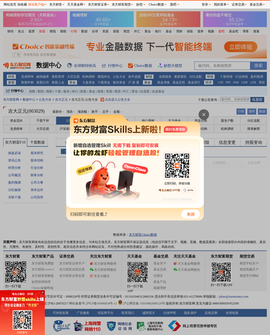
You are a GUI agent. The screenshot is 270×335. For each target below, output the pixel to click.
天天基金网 (75, 4)
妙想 (139, 4)
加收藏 (22, 4)
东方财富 (55, 4)
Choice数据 (156, 4)
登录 (205, 4)
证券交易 (238, 4)
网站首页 (10, 4)
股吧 (173, 4)
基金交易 (256, 4)
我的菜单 (220, 4)
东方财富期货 (121, 4)
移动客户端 (36, 4)
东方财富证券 (97, 4)
